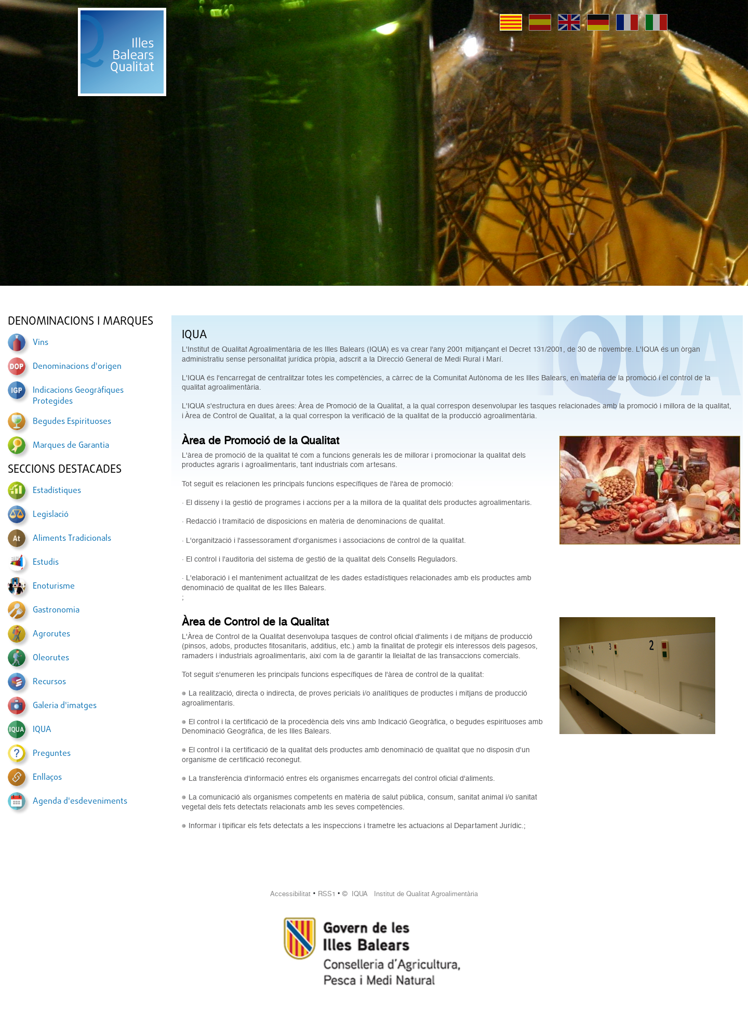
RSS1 (327, 894)
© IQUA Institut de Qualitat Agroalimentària (410, 894)
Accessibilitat (290, 894)
